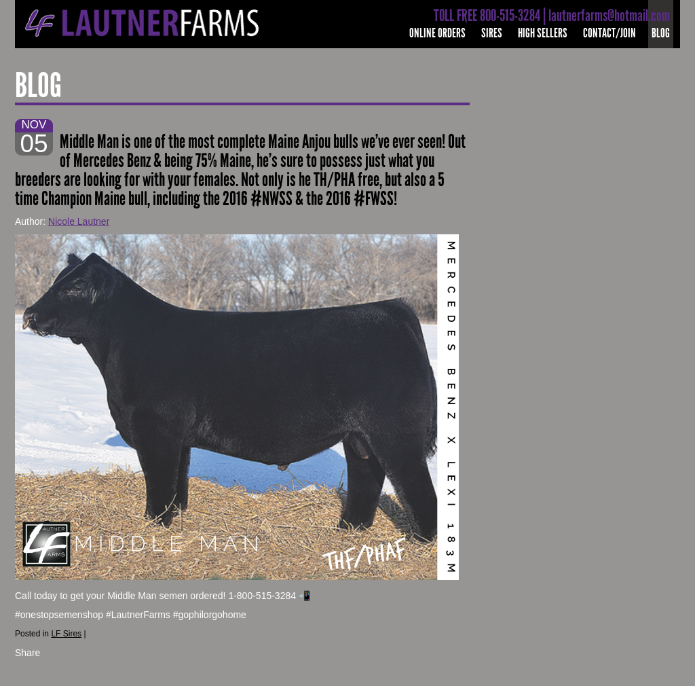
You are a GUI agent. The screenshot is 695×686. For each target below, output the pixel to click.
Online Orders (437, 33)
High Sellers (542, 33)
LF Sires (66, 633)
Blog (661, 33)
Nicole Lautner (78, 221)
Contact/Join (609, 33)
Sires (491, 33)
